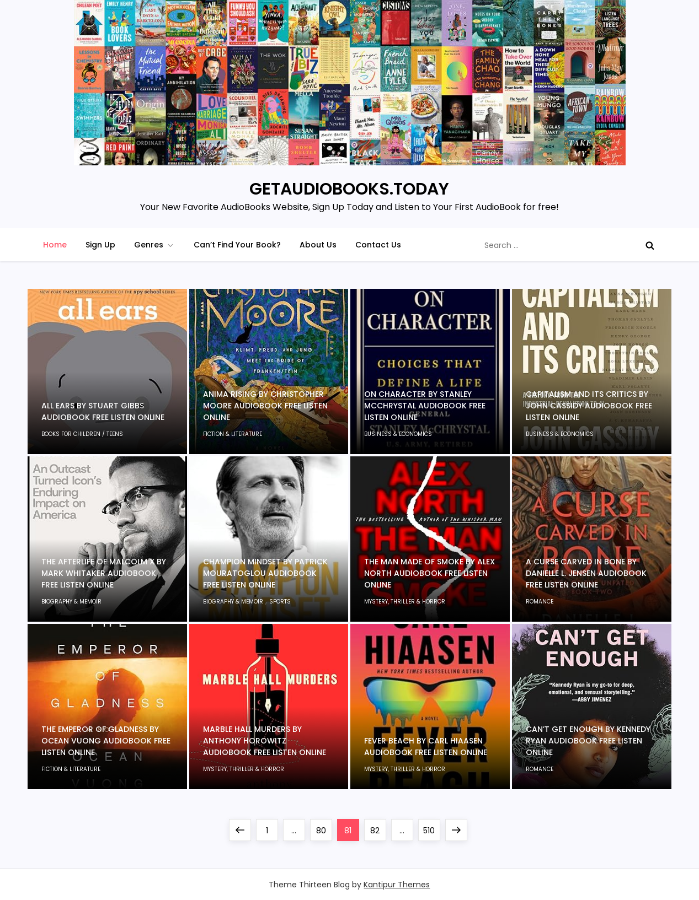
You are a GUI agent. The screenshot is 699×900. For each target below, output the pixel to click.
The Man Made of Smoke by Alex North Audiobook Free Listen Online (429, 573)
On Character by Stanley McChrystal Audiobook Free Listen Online (424, 406)
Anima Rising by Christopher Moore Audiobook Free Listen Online (265, 406)
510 (431, 827)
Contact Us (378, 244)
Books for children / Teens (82, 434)
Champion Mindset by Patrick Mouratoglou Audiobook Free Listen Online (265, 573)
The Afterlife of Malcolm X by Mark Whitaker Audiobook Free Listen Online (103, 573)
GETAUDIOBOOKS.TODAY (349, 189)
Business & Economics (398, 434)
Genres (154, 244)
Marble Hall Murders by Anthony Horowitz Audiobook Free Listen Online (264, 741)
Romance (539, 601)
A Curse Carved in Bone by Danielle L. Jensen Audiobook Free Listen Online (586, 573)
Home (55, 244)
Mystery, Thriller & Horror (404, 601)
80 (324, 827)
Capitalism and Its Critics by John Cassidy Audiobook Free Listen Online (589, 406)
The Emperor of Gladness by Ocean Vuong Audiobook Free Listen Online (105, 741)
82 (378, 827)
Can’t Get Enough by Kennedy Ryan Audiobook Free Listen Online (588, 741)
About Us (318, 244)
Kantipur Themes (397, 884)
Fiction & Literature (232, 434)
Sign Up (100, 244)
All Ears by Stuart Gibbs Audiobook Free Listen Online (102, 411)
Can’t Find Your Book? (237, 244)
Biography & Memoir (71, 601)
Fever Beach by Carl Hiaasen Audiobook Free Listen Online (425, 746)
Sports (280, 601)
